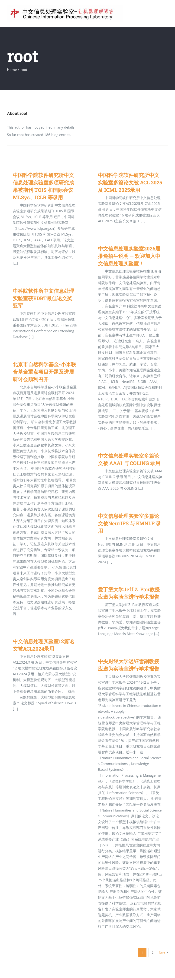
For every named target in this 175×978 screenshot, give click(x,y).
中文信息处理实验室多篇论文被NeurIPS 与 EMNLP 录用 (129, 523)
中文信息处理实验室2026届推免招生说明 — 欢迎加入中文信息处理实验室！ (129, 256)
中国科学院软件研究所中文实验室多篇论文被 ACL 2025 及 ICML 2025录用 (130, 182)
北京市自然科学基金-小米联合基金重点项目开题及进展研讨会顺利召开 (44, 372)
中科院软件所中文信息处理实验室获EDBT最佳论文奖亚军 (43, 298)
